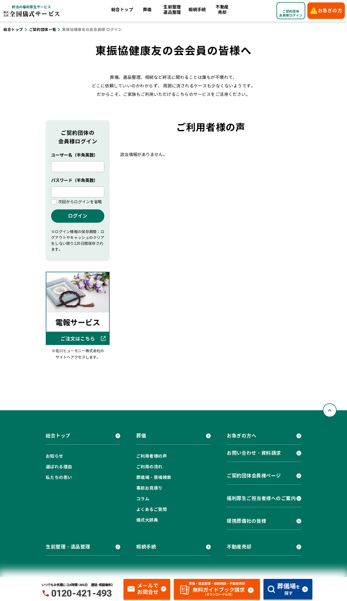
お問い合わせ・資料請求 (254, 453)
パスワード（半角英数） (74, 180)
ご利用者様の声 (151, 456)
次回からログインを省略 (80, 202)
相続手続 (197, 10)
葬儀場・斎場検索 (153, 477)
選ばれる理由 (59, 467)
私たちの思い (59, 477)
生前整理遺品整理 (172, 9)
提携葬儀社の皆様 (246, 521)
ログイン (77, 216)
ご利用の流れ (149, 467)
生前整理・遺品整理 (68, 547)
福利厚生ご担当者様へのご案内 (261, 498)
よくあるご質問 (151, 509)
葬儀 (147, 10)
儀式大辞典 (147, 520)
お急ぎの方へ (241, 436)
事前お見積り (149, 488)
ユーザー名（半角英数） (74, 155)
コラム (142, 499)
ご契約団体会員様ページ (254, 476)
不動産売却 (222, 9)
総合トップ (122, 10)
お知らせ (54, 456)
